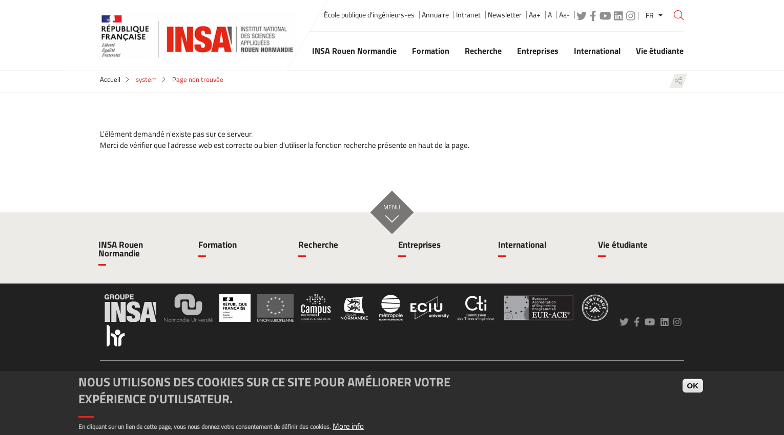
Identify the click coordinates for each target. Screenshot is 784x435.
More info (348, 426)
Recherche (318, 244)
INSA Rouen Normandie (120, 249)
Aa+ (535, 14)
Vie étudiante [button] (660, 51)
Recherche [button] (483, 51)
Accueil (110, 79)
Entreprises (419, 244)
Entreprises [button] (538, 51)
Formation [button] (430, 51)
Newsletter (505, 14)
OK (693, 385)
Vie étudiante (623, 244)
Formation (217, 244)
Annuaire (435, 14)
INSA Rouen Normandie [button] (354, 51)
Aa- (564, 14)
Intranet (468, 14)
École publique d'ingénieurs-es (369, 14)
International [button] (597, 51)
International (522, 244)
